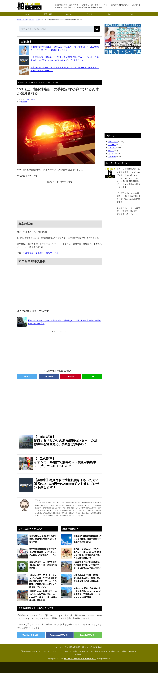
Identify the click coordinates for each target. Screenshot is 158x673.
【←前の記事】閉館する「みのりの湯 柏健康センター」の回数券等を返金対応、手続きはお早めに (65, 440)
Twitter (27, 376)
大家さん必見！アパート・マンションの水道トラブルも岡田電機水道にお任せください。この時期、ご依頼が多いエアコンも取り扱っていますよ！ (43, 581)
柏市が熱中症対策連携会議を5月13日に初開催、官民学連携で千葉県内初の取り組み (88, 539)
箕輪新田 (24, 102)
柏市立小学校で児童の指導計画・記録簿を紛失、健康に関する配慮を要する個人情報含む (87, 578)
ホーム (27, 14)
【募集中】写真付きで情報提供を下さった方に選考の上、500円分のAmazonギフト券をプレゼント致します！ (66, 483)
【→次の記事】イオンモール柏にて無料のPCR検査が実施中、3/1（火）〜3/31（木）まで (66, 462)
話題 (37, 20)
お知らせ (112, 157)
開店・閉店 (48, 14)
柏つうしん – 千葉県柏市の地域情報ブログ (80, 659)
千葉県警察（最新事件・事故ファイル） (41, 253)
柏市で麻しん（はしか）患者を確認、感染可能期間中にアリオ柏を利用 (43, 539)
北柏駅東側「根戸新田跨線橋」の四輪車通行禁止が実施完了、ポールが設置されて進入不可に (87, 565)
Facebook (48, 376)
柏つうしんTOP (22, 20)
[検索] (97, 29)
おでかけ (131, 14)
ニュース (69, 14)
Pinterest (70, 376)
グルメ (110, 14)
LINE (91, 376)
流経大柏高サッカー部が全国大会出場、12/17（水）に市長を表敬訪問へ (43, 565)
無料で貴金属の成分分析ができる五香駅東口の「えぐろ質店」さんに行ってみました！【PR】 (43, 552)
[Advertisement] (59, 200)
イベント (89, 14)
